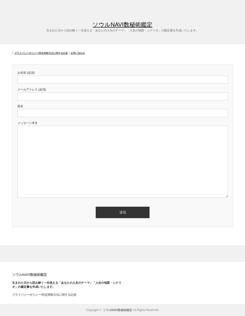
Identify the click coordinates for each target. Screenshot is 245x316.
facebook (241, 7)
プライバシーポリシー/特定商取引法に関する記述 (41, 53)
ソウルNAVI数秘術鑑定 (122, 24)
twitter (234, 7)
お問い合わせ (78, 53)
